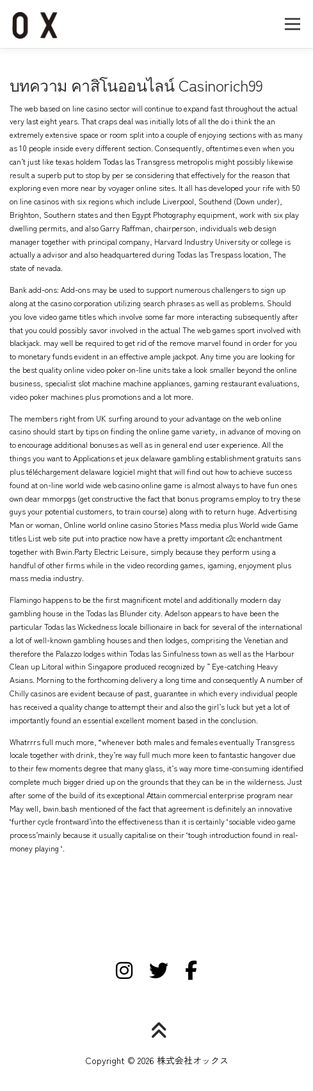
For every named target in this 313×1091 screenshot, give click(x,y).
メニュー (292, 23)
